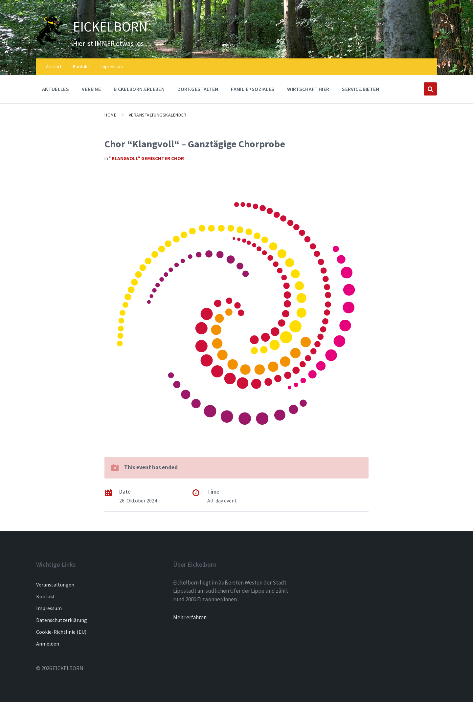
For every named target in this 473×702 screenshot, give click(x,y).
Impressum (49, 608)
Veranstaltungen (55, 584)
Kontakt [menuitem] (81, 66)
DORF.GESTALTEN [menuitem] (197, 89)
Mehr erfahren (190, 617)
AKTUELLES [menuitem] (55, 89)
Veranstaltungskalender (158, 115)
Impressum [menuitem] (111, 66)
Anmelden (47, 643)
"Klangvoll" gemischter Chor (146, 158)
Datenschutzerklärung (61, 620)
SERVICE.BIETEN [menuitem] (360, 89)
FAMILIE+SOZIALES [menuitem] (252, 89)
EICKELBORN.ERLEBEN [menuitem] (139, 89)
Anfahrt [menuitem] (54, 66)
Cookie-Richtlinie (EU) (61, 631)
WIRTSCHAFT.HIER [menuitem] (308, 89)
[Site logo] (49, 43)
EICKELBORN (119, 25)
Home (110, 115)
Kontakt (45, 596)
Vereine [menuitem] (91, 89)
